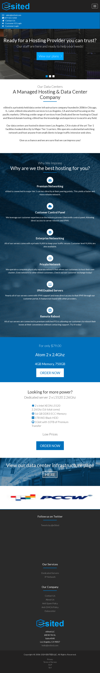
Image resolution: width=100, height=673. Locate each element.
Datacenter (50, 611)
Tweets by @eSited (50, 525)
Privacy (50, 659)
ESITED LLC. (51, 654)
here (50, 474)
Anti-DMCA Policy (50, 607)
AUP (50, 665)
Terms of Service (50, 662)
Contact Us (10, 20)
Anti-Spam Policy (50, 603)
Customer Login (12, 26)
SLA (50, 667)
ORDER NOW (50, 373)
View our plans (49, 56)
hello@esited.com (50, 645)
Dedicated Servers (50, 573)
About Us (50, 599)
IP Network (50, 577)
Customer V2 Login (13, 23)
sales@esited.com (13, 15)
